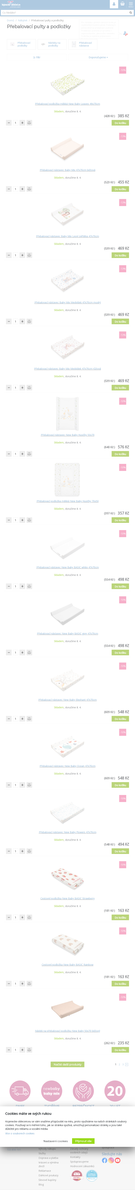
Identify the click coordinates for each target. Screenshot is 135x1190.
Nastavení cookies (55, 1141)
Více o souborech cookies (19, 1133)
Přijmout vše (83, 1141)
